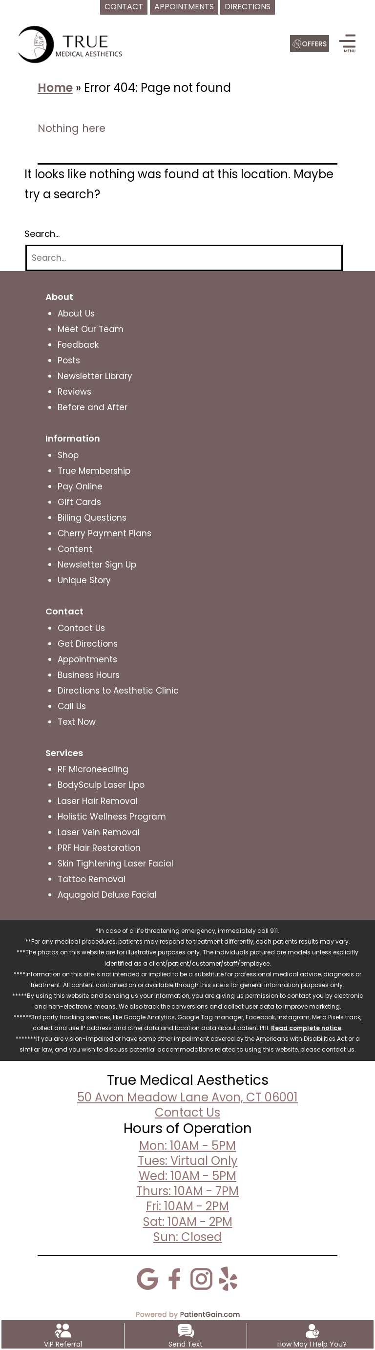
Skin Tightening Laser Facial (115, 863)
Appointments (87, 659)
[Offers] (309, 43)
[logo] (71, 44)
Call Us (72, 706)
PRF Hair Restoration (99, 848)
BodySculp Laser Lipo (101, 785)
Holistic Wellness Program (112, 817)
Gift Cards (79, 502)
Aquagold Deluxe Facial (107, 895)
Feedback (78, 345)
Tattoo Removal (91, 879)
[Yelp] (228, 1278)
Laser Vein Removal (99, 832)
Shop (68, 455)
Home (55, 88)
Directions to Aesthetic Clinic (118, 690)
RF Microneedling (93, 769)
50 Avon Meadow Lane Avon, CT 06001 (187, 1097)
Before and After (92, 407)
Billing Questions (92, 518)
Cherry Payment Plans (104, 533)
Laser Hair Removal (98, 801)
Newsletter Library (95, 376)
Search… (42, 234)
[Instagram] (201, 1278)
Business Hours (89, 675)
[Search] (184, 258)
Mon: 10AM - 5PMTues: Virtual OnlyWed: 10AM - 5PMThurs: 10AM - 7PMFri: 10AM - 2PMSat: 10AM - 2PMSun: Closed (187, 1191)
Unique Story (84, 580)
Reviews (74, 392)
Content (75, 549)
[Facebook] (174, 1278)
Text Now (77, 722)
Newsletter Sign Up (97, 564)
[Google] (147, 1278)
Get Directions (88, 644)
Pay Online (80, 486)
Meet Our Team (91, 329)
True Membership (94, 471)
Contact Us (81, 628)
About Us (76, 313)
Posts (69, 360)
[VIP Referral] (62, 1330)
